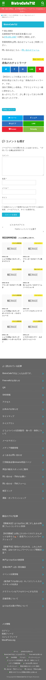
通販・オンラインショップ (14, 498)
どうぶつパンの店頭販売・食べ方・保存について (22, 432)
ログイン (6, 631)
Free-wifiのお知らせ (11, 380)
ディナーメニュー (34, 657)
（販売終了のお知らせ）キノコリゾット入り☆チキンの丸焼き (22, 582)
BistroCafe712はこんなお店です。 (17, 373)
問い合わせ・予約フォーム (14, 483)
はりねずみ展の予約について (15, 606)
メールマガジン (9, 440)
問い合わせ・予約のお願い (14, 476)
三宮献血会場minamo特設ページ (16, 462)
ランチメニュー (12, 666)
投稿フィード (8, 634)
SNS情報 (6, 395)
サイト (4, 197)
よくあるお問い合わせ (12, 455)
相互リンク (7, 491)
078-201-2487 (10, 37)
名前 (4, 179)
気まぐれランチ (10, 109)
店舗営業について (10, 598)
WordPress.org (8, 640)
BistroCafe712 (23, 3)
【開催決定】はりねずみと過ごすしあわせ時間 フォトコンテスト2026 (22, 524)
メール (5, 188)
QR (4, 387)
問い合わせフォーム (30, 50)
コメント (5, 155)
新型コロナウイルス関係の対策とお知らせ (23, 672)
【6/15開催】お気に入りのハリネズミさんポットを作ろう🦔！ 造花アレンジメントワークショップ (22, 536)
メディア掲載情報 (10, 448)
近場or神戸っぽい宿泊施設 (14, 567)
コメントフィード (10, 637)
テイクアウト (8, 423)
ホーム (16, 651)
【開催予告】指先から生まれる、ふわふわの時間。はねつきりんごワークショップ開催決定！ (22, 549)
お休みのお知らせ (10, 409)
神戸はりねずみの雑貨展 (13, 560)
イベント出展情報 (10, 574)
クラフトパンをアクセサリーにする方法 (20, 591)
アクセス (6, 402)
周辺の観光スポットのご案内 (15, 469)
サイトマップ (8, 416)
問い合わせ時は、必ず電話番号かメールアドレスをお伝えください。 (23, 10)
